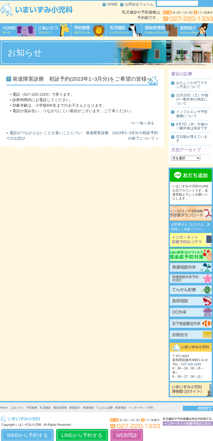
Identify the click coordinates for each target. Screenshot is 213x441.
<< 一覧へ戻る (142, 123)
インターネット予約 (141, 407)
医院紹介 (74, 407)
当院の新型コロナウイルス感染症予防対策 (191, 255)
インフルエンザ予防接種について (192, 114)
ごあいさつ (17, 407)
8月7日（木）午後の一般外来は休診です (192, 126)
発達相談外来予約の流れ (191, 279)
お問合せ (191, 335)
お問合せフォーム (139, 4)
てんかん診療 (191, 290)
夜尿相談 (191, 302)
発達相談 (88, 407)
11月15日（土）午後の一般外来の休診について (192, 99)
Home (3, 407)
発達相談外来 (191, 268)
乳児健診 (45, 407)
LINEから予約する (82, 435)
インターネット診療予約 (191, 240)
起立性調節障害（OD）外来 (191, 313)
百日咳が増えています (192, 139)
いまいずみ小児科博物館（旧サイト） (191, 389)
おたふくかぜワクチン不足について (192, 85)
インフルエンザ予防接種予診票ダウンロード (191, 213)
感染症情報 (60, 407)
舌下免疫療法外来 (191, 324)
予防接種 (31, 407)
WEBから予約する (27, 435)
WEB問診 (126, 435)
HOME (112, 4)
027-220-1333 (191, 364)
